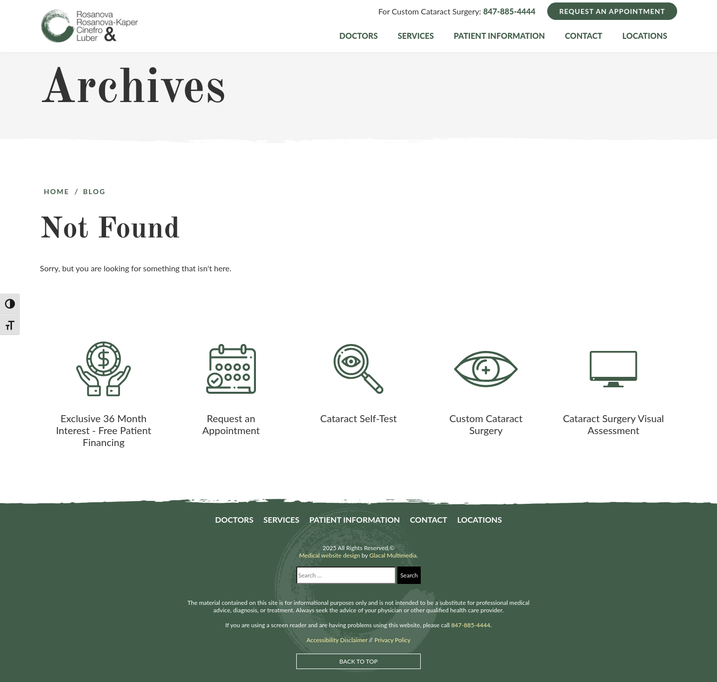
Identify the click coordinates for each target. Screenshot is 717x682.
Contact (583, 35)
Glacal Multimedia (393, 555)
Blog (94, 191)
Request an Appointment (612, 11)
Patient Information (499, 35)
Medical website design (329, 555)
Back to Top (359, 661)
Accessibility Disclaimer (337, 640)
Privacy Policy (392, 640)
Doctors (359, 35)
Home (56, 191)
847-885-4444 (509, 11)
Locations (644, 35)
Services (416, 35)
